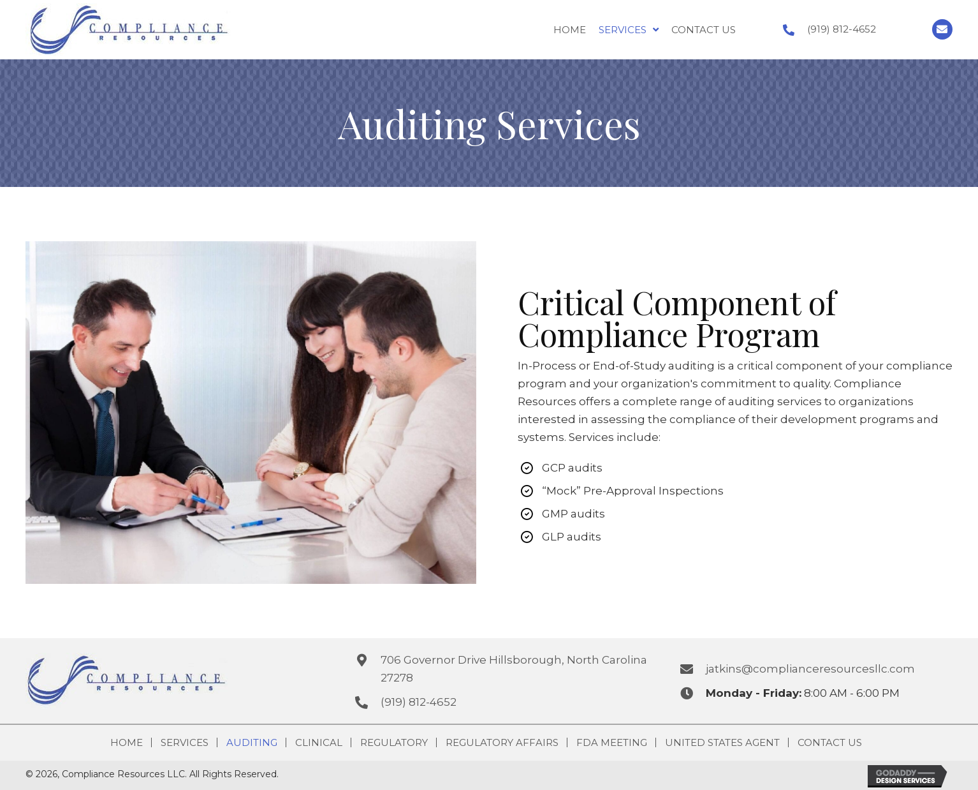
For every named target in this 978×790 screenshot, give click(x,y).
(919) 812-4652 (841, 29)
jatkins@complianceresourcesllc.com (810, 668)
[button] (942, 29)
